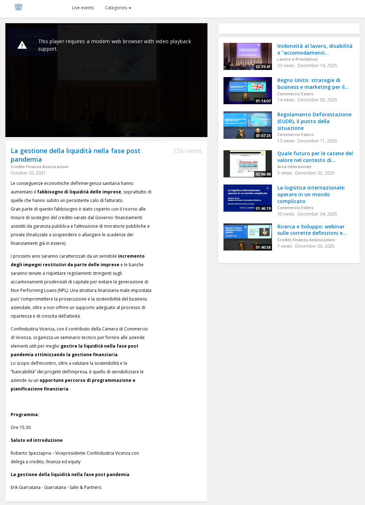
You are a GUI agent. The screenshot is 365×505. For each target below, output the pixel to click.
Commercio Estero (295, 93)
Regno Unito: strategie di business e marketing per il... (313, 83)
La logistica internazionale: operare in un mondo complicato (311, 194)
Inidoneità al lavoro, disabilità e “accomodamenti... (315, 49)
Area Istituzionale (294, 166)
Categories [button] (118, 8)
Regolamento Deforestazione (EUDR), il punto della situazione (314, 121)
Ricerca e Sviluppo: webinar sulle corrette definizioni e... (312, 230)
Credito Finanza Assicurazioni (39, 166)
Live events (83, 8)
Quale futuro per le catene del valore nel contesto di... (315, 156)
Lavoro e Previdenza (297, 59)
